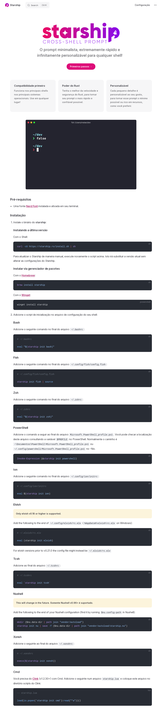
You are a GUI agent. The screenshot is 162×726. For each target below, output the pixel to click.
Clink (35, 678)
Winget (26, 295)
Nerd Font (32, 206)
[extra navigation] (155, 5)
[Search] (37, 5)
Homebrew (28, 275)
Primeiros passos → (81, 66)
